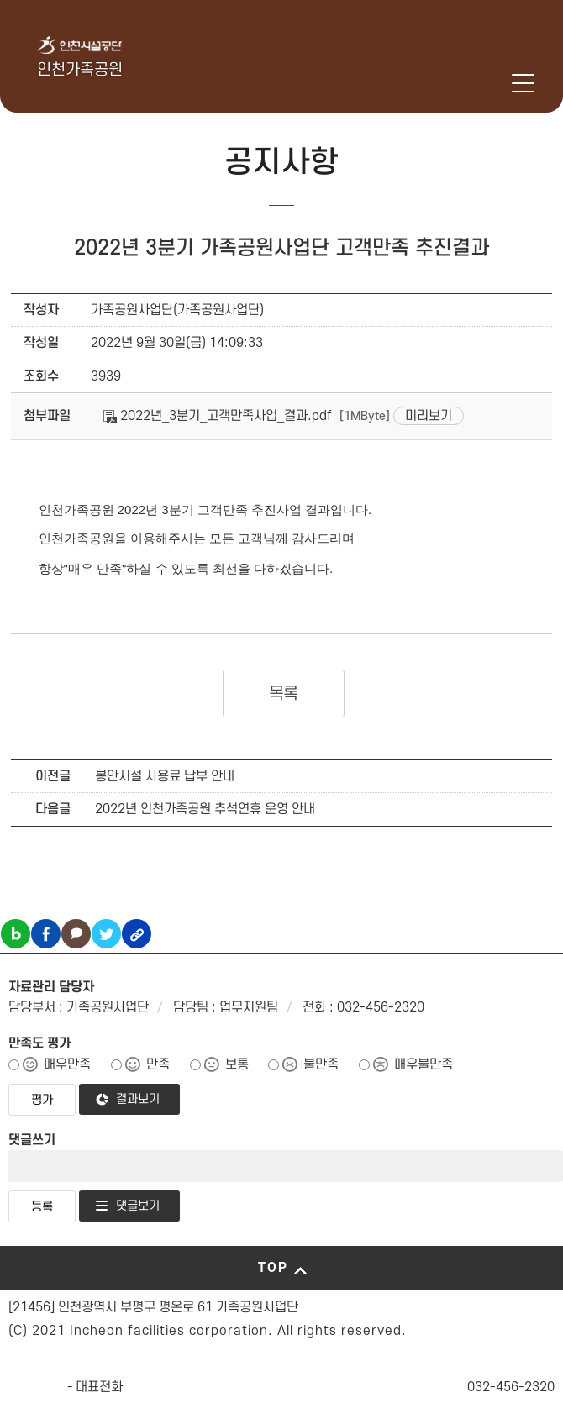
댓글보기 (138, 1206)
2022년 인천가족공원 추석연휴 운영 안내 (205, 809)
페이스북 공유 (46, 933)
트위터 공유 (106, 933)
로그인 (498, 83)
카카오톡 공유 (76, 933)
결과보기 (138, 1099)
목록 (283, 694)
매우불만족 (423, 1064)
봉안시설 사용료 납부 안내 (164, 776)
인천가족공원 (80, 70)
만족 (158, 1064)
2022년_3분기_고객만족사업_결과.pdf (217, 415)
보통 (237, 1064)
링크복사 (136, 933)
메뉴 (523, 83)
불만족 (321, 1064)
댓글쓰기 (31, 1140)
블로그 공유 (15, 933)
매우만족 (67, 1064)
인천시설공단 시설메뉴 (455, 83)
